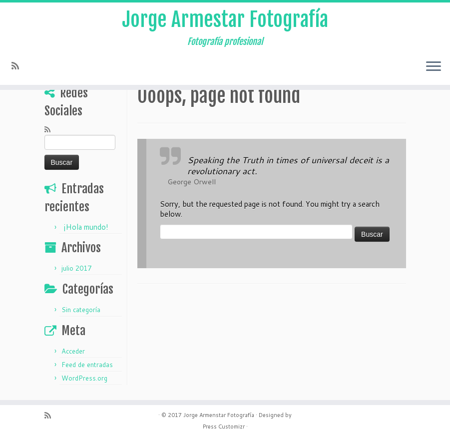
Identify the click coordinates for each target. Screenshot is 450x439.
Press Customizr (224, 427)
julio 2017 (76, 268)
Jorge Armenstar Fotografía (218, 415)
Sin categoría (80, 309)
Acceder (73, 351)
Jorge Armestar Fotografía (225, 19)
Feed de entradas (87, 364)
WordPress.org (84, 378)
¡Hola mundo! (85, 227)
